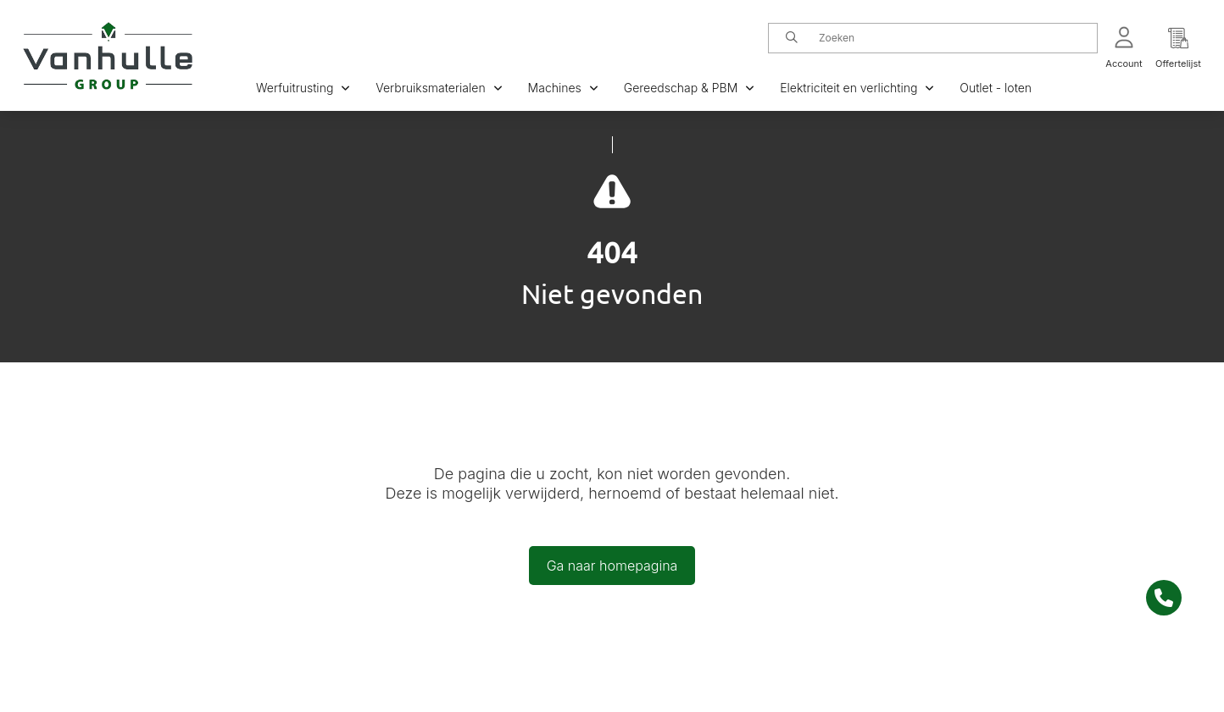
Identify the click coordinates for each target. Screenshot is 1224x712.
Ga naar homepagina (612, 565)
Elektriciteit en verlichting (857, 87)
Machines (563, 87)
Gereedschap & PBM (689, 87)
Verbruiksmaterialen (439, 87)
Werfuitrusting (303, 87)
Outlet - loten (996, 87)
